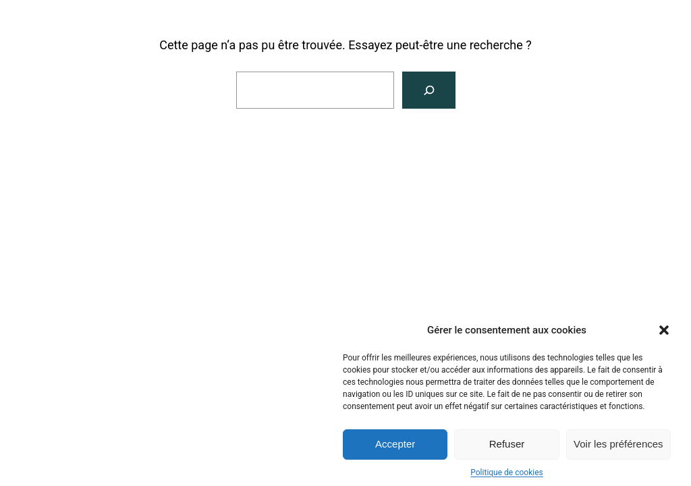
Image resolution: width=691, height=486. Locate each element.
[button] (664, 333)
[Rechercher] (428, 90)
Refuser (507, 446)
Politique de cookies (506, 475)
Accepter (395, 446)
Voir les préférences (618, 446)
